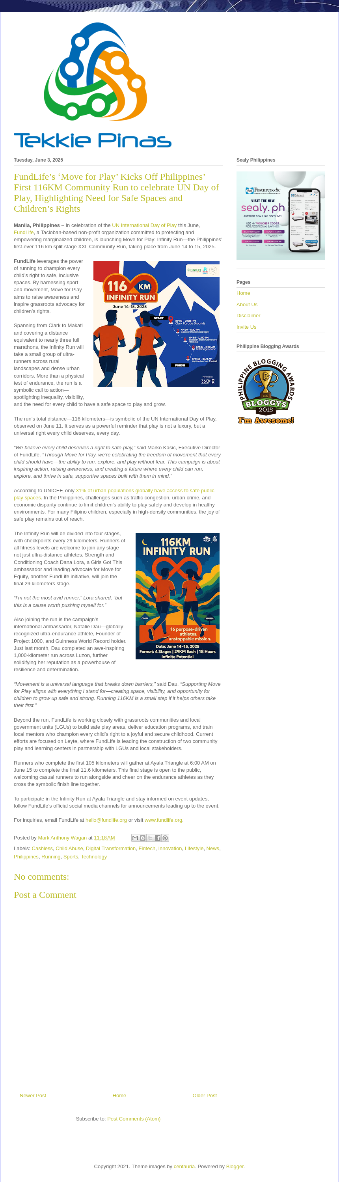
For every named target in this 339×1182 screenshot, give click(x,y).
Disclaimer (249, 315)
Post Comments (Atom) (133, 1119)
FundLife (24, 232)
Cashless (42, 848)
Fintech (147, 848)
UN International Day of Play (144, 225)
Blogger (235, 1166)
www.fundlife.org (163, 820)
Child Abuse (69, 848)
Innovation (170, 848)
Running (50, 857)
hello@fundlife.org (106, 820)
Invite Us (247, 327)
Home (120, 1095)
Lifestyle (194, 848)
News (213, 848)
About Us (247, 304)
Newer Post (33, 1095)
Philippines (26, 857)
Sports (70, 857)
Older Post (205, 1095)
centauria (184, 1166)
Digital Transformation (111, 848)
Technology (94, 857)
